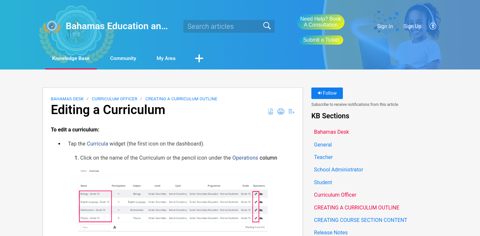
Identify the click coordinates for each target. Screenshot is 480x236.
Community (129, 58)
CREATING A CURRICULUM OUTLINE (181, 99)
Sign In (385, 26)
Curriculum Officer (114, 99)
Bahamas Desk (67, 99)
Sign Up (413, 26)
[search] (229, 26)
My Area (175, 58)
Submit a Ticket (321, 40)
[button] (433, 26)
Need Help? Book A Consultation (320, 22)
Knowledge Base (73, 58)
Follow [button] (327, 93)
